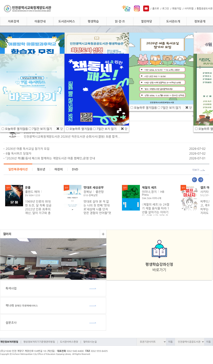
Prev (194, 179)
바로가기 (159, 267)
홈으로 (155, 8)
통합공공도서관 (204, 8)
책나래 (22, 305)
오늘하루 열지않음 (16, 128)
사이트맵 (188, 8)
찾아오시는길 (90, 342)
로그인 (165, 8)
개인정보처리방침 (9, 342)
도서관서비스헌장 (69, 342)
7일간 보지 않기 (42, 128)
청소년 (41, 169)
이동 (170, 342)
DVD (75, 169)
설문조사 (11, 322)
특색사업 (11, 288)
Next (200, 179)
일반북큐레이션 (18, 169)
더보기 (195, 170)
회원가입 (176, 8)
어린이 (58, 169)
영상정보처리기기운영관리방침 (39, 342)
